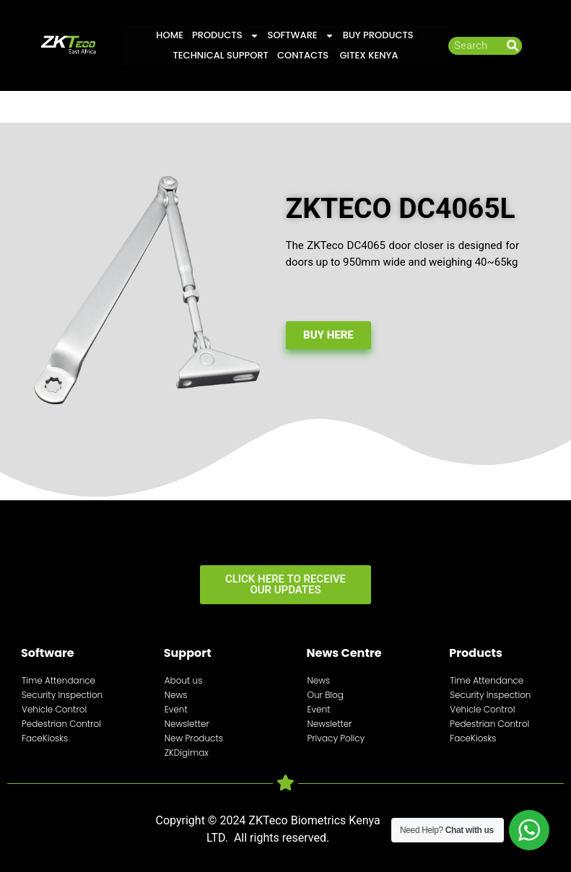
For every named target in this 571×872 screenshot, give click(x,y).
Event (176, 709)
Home (169, 35)
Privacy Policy (336, 738)
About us (184, 680)
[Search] (513, 46)
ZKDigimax (187, 752)
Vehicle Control (54, 709)
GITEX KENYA (367, 55)
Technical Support (220, 55)
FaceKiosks (45, 738)
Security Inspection (62, 695)
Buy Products (378, 35)
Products (225, 35)
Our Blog (326, 695)
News (176, 695)
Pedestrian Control (61, 724)
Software (301, 35)
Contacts (302, 55)
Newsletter (187, 724)
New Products (194, 738)
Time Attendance (58, 680)
